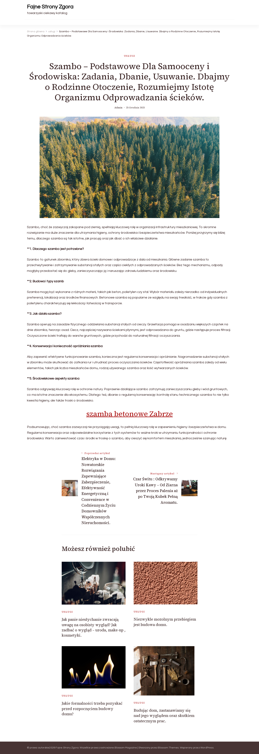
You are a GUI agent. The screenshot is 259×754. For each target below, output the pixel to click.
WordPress (206, 747)
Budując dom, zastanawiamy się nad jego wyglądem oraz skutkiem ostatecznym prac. (164, 716)
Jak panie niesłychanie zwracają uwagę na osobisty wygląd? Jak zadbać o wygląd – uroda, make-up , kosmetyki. (94, 627)
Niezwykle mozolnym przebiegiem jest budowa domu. (165, 622)
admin (118, 107)
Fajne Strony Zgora (50, 7)
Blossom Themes (168, 747)
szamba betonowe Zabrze (129, 414)
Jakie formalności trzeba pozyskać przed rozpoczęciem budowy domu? (92, 709)
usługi (129, 55)
